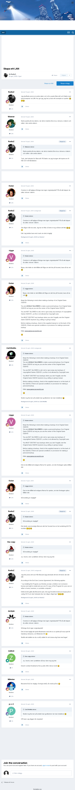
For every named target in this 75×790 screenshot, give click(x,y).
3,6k (11, 628)
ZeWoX (11, 651)
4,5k (11, 267)
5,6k (11, 133)
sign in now (46, 765)
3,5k (11, 696)
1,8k (11, 365)
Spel (19, 76)
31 (11, 668)
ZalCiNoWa (11, 348)
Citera (27, 106)
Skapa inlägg (65, 83)
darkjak (11, 611)
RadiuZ (13, 74)
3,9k (11, 203)
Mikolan (11, 679)
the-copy (11, 542)
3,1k (11, 109)
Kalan (11, 186)
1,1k (11, 721)
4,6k (11, 559)
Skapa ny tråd (48, 83)
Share (54, 75)
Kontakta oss (37, 789)
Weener (11, 117)
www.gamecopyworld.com (33, 331)
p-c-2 (11, 704)
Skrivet (27, 92)
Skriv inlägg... (17, 773)
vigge (11, 250)
